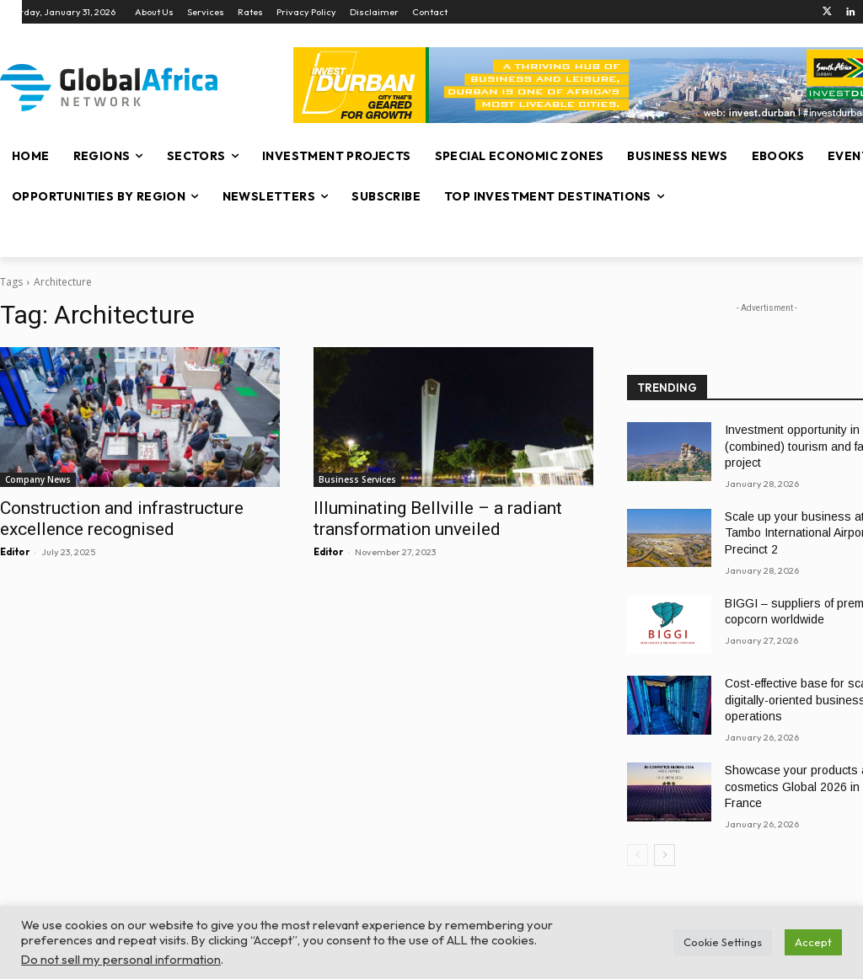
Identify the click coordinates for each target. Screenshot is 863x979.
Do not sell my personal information (121, 959)
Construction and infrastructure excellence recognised (122, 518)
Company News (38, 479)
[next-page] (664, 855)
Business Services (357, 479)
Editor (14, 552)
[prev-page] (637, 855)
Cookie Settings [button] (722, 942)
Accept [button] (813, 942)
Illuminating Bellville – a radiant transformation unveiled (438, 518)
